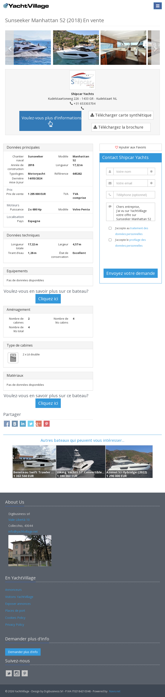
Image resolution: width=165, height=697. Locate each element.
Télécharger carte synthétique (120, 115)
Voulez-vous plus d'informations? (51, 121)
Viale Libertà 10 (19, 520)
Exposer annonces (18, 604)
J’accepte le (130, 242)
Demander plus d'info (23, 652)
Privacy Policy (14, 624)
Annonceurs (13, 590)
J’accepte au (131, 231)
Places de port (15, 610)
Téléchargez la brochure (118, 127)
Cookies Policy (15, 618)
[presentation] (132, 258)
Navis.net (114, 691)
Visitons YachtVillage (19, 597)
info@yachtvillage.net (23, 531)
